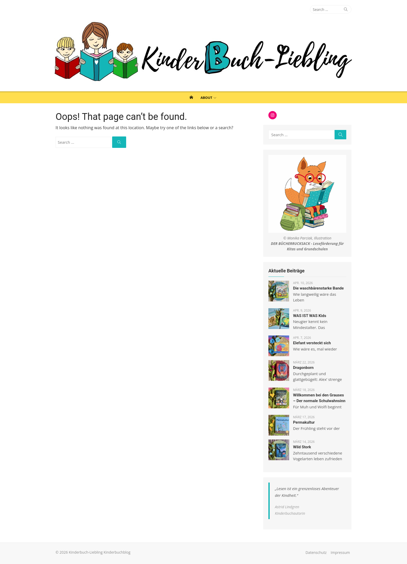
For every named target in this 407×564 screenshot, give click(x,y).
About (206, 97)
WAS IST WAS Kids (309, 315)
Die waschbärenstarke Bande (318, 288)
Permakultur (304, 422)
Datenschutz (316, 552)
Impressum (340, 552)
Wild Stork (302, 447)
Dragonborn (303, 367)
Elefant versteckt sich (312, 343)
